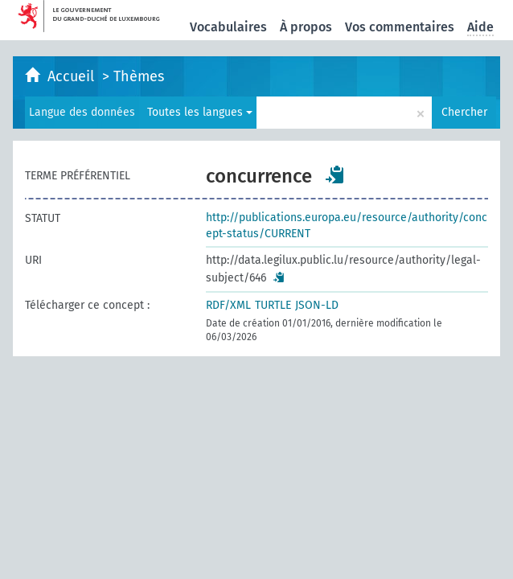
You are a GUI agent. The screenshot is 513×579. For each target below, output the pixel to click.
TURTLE (273, 305)
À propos (306, 27)
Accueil (72, 76)
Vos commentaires (399, 27)
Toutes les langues (199, 112)
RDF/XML (228, 305)
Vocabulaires (228, 27)
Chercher (464, 112)
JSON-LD (317, 305)
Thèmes (138, 76)
